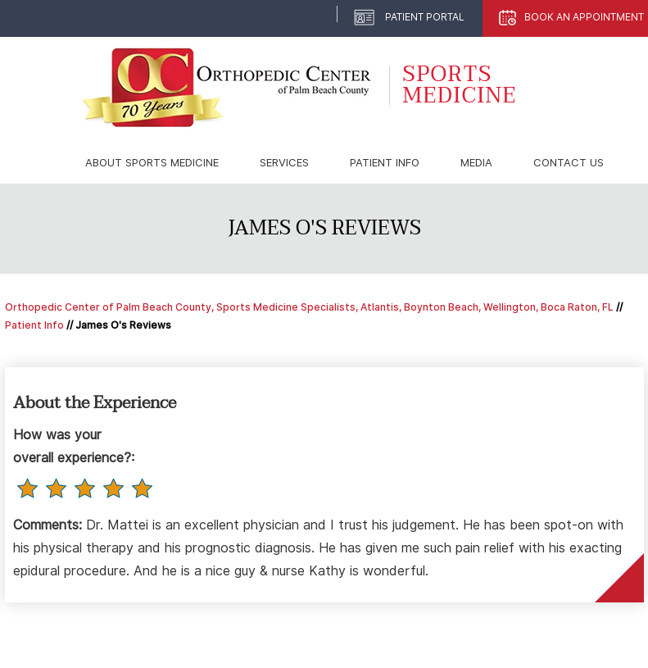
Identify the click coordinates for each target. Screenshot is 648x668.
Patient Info (384, 162)
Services (284, 162)
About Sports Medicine (152, 162)
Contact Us (568, 162)
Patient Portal (424, 17)
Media (476, 162)
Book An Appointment (584, 17)
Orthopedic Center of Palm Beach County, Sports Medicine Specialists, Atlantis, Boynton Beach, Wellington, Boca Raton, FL (309, 307)
